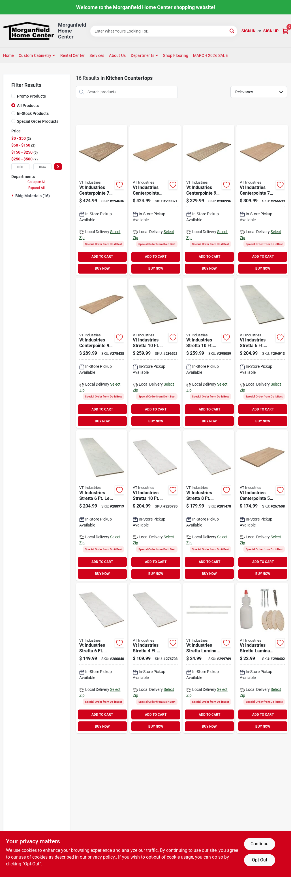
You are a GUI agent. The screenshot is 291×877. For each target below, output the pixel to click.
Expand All (36, 188)
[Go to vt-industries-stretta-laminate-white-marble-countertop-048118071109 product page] (101, 658)
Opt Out (259, 860)
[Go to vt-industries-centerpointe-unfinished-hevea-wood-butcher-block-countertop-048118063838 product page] (101, 353)
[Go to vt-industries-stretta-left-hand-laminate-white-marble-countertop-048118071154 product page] (208, 353)
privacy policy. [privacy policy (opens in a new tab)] (101, 857)
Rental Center (72, 55)
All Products (28, 105)
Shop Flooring (175, 55)
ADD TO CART (102, 257)
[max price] (42, 166)
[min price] (20, 166)
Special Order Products (37, 121)
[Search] (232, 30)
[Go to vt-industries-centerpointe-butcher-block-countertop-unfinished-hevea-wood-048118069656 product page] (155, 200)
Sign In (248, 31)
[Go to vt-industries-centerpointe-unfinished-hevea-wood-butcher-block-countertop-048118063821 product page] (262, 505)
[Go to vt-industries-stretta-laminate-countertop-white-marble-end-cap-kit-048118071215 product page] (208, 658)
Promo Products (31, 96)
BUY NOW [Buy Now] (102, 268)
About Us (117, 55)
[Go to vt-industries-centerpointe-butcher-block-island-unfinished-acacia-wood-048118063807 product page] (101, 200)
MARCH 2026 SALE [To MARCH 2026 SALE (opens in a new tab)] (210, 55)
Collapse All (36, 182)
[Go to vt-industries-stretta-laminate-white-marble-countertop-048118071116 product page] (208, 505)
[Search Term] (163, 31)
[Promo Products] (13, 96)
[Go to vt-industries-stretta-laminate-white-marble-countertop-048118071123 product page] (155, 505)
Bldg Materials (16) (32, 196)
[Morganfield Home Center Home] (28, 31)
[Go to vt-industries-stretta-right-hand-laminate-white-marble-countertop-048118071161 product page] (155, 353)
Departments (142, 55)
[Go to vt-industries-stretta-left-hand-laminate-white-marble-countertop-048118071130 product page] (101, 505)
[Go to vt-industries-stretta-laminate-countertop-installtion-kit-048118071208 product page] (262, 658)
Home (8, 55)
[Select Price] (58, 166)
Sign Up (271, 31)
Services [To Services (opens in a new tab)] (96, 55)
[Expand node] (13, 195)
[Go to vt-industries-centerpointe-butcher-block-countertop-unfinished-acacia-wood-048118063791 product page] (208, 200)
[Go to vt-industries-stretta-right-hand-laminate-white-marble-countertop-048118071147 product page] (262, 353)
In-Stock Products (33, 113)
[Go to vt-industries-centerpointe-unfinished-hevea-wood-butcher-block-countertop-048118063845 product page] (262, 200)
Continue (259, 843)
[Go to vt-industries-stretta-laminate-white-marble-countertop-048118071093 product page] (155, 658)
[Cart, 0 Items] (285, 31)
